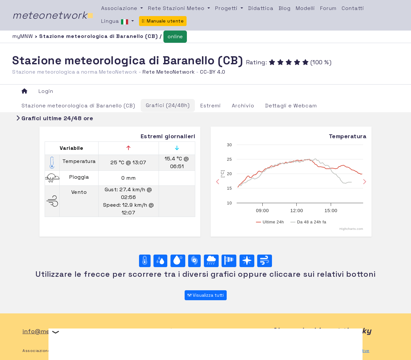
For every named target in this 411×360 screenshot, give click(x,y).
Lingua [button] (115, 21)
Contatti (353, 8)
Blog (285, 8)
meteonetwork (52, 15)
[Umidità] (160, 261)
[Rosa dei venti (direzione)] (247, 261)
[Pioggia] (211, 261)
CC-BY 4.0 (212, 71)
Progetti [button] (227, 8)
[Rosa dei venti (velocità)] (229, 261)
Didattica (261, 8)
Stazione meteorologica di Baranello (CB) (78, 105)
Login (46, 91)
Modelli (305, 8)
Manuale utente (163, 21)
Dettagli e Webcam (291, 105)
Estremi (210, 105)
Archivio (243, 105)
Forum (328, 8)
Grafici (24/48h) (168, 105)
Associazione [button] (120, 8)
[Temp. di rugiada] (178, 261)
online (175, 36)
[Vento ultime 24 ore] (264, 261)
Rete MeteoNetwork (169, 71)
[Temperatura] (145, 261)
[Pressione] (194, 261)
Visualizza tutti (206, 295)
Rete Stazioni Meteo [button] (177, 8)
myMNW (23, 36)
